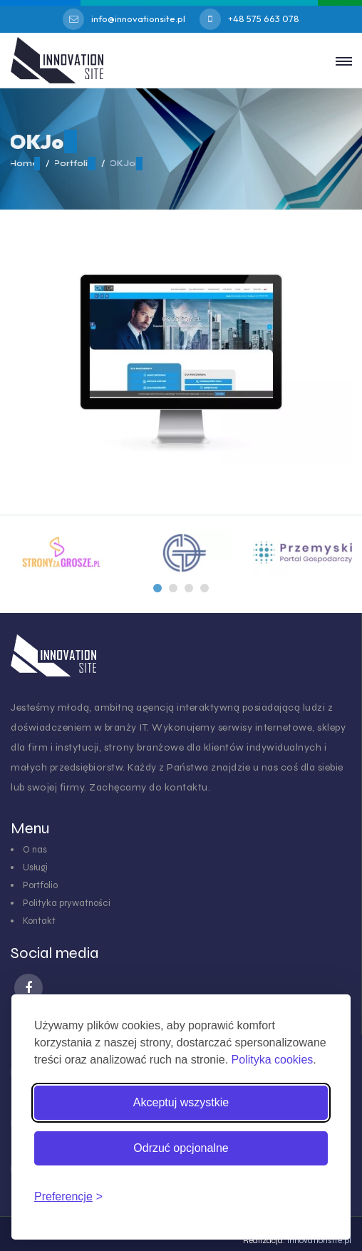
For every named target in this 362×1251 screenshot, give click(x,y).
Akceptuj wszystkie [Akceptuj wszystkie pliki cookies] (181, 1102)
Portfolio (40, 885)
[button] (157, 588)
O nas (35, 849)
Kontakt (39, 921)
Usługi (35, 867)
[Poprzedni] (157, 588)
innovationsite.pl (319, 1240)
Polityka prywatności (66, 903)
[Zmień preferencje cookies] (68, 1197)
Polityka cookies (273, 1060)
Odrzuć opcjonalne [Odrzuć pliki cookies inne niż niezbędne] (180, 1148)
